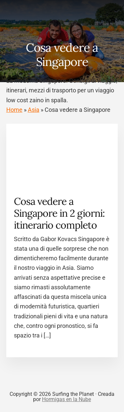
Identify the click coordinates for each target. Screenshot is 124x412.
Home (14, 109)
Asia (33, 109)
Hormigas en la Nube (66, 399)
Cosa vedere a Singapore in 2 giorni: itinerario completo (59, 213)
